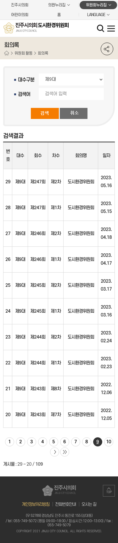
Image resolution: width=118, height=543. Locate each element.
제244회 (37, 337)
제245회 (37, 285)
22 (7, 363)
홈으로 (6, 53)
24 (7, 311)
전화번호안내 (65, 504)
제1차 (56, 207)
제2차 (56, 182)
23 (7, 337)
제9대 (20, 182)
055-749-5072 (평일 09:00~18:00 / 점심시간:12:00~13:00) (59, 521)
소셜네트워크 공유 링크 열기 (107, 49)
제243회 (37, 389)
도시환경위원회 (81, 182)
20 (7, 414)
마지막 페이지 (64, 452)
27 (7, 233)
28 (7, 207)
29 (7, 182)
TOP (109, 492)
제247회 (37, 182)
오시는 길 (88, 504)
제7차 (56, 414)
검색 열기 (101, 29)
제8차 (56, 389)
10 (108, 442)
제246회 (37, 233)
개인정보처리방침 (35, 504)
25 (7, 285)
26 (7, 259)
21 (7, 389)
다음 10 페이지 (54, 452)
